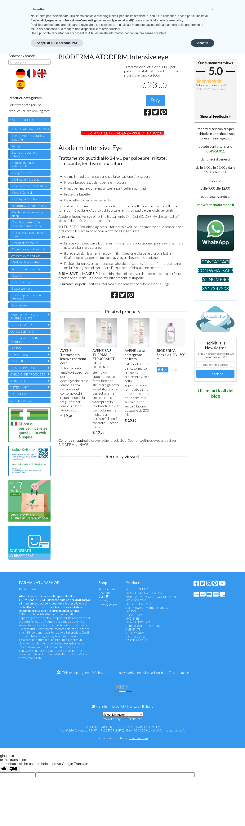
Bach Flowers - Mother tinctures (25, 339)
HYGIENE (17, 361)
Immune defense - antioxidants (23, 164)
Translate (131, 719)
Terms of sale (107, 589)
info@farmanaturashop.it (169, 730)
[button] (212, 9)
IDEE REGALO (20, 394)
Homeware (19, 305)
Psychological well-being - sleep (28, 213)
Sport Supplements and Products (27, 296)
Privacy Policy (108, 604)
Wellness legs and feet (26, 262)
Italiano (147, 706)
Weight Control (22, 192)
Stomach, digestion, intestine (24, 154)
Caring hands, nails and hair (29, 249)
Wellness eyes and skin (25, 255)
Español (118, 706)
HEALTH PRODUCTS (24, 368)
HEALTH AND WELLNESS (28, 129)
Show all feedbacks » (215, 116)
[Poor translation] (14, 769)
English (103, 706)
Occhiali (17, 275)
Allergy (16, 146)
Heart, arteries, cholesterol (29, 186)
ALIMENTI (17, 381)
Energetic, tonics (22, 173)
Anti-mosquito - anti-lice (27, 269)
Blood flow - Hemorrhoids (29, 205)
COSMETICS (19, 354)
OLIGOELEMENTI (23, 331)
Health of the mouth (25, 242)
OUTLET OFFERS (22, 119)
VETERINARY (19, 387)
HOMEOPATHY (21, 325)
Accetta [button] (202, 43)
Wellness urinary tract (26, 179)
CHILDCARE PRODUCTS (27, 374)
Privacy (103, 600)
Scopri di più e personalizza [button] (57, 43)
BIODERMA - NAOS (73, 444)
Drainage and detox (24, 199)
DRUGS (15, 348)
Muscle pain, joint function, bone (29, 234)
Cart (104, 596)
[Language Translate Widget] (122, 714)
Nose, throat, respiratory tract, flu (28, 137)
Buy (155, 100)
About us (104, 593)
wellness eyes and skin (156, 440)
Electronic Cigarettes (26, 282)
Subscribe (215, 373)
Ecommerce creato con (122, 738)
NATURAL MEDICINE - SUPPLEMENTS (26, 316)
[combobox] (29, 62)
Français (133, 706)
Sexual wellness (22, 288)
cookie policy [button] (174, 20)
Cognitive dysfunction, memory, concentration (27, 224)
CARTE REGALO (21, 400)
